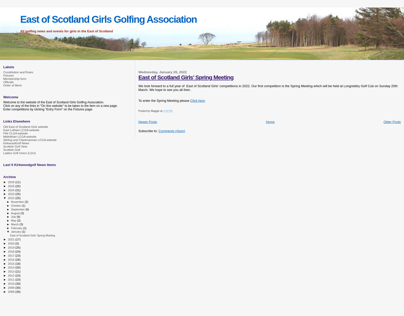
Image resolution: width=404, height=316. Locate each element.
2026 (11, 182)
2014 (11, 267)
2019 (11, 247)
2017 (11, 255)
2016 (11, 259)
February (17, 228)
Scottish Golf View (15, 146)
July (14, 216)
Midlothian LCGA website (19, 136)
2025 (11, 186)
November (18, 201)
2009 (11, 287)
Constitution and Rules (18, 72)
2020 (11, 243)
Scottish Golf (11, 149)
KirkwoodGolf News (16, 143)
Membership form (14, 78)
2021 (11, 239)
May (14, 220)
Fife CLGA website (15, 133)
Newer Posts (147, 122)
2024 (11, 190)
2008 (11, 291)
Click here (197, 101)
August (16, 213)
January (16, 231)
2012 (11, 275)
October (16, 205)
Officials (8, 82)
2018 (11, 251)
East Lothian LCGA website (21, 130)
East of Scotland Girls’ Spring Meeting (185, 77)
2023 (11, 194)
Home (270, 122)
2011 (11, 279)
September (18, 209)
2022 (11, 198)
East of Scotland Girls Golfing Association (108, 19)
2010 (11, 283)
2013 (11, 271)
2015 (11, 263)
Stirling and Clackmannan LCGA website (30, 139)
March (15, 224)
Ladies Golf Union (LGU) (19, 153)
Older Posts (392, 122)
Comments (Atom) (171, 131)
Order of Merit (12, 85)
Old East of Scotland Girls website (25, 126)
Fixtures (8, 75)
